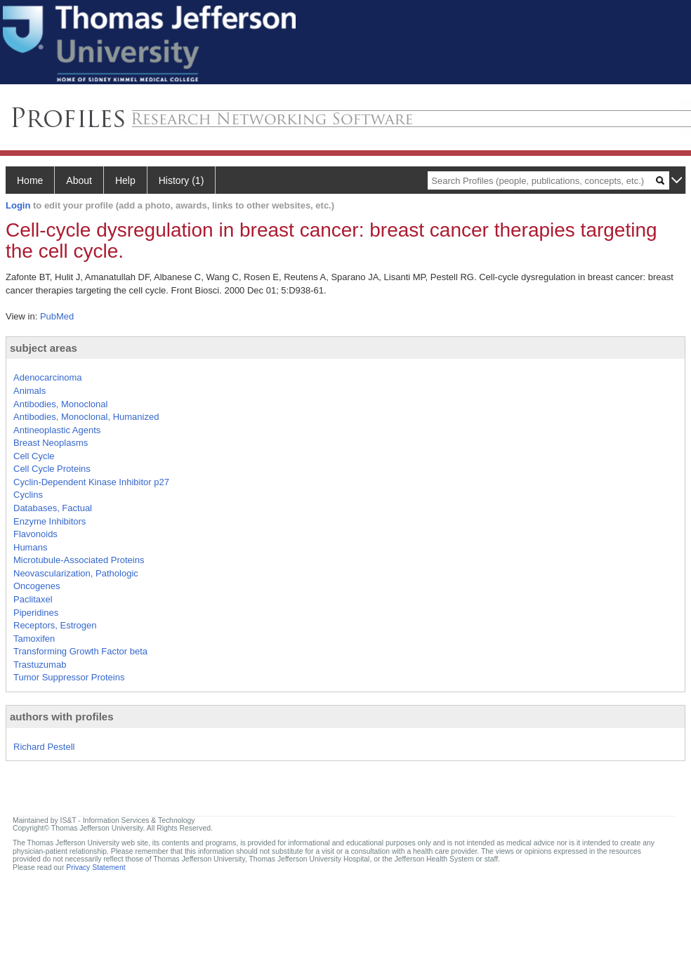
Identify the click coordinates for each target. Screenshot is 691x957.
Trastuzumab (39, 664)
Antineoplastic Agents (56, 430)
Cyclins (28, 494)
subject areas (43, 348)
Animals (29, 390)
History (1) (181, 180)
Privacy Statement (95, 867)
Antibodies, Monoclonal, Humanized (86, 416)
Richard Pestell (43, 746)
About (79, 180)
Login (18, 205)
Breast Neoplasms (50, 442)
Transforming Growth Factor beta (80, 651)
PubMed (57, 316)
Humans (30, 547)
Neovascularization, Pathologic (75, 573)
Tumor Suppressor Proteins (68, 677)
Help (125, 180)
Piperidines (35, 612)
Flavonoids (35, 534)
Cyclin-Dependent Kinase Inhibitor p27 (91, 482)
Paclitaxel (33, 599)
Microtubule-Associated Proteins (78, 560)
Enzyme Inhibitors (49, 521)
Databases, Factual (52, 508)
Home (30, 180)
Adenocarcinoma (47, 377)
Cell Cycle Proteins (52, 468)
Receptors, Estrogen (55, 625)
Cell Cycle (34, 456)
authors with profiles (62, 716)
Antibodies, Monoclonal (60, 404)
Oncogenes (36, 586)
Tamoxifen (34, 638)
